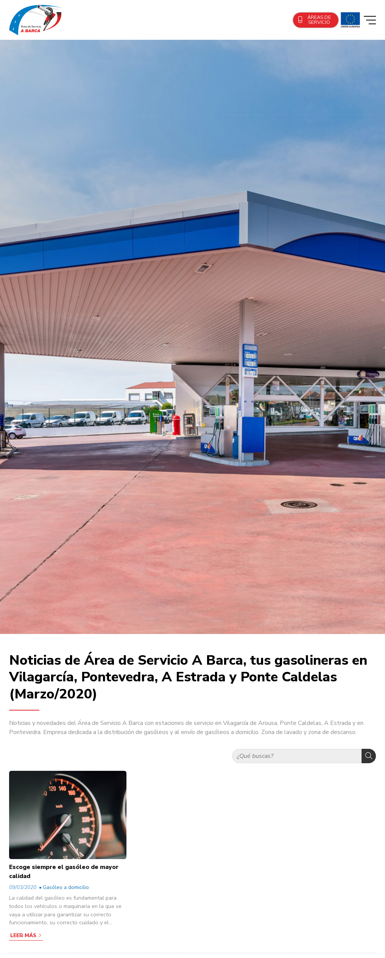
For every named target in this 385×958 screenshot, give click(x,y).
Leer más (23, 935)
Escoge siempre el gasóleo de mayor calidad (63, 871)
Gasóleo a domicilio (66, 887)
